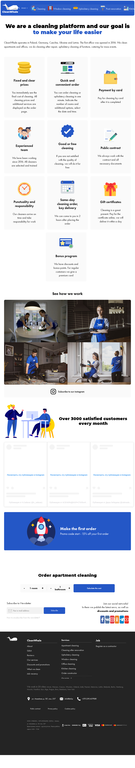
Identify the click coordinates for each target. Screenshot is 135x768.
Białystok (120, 697)
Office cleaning (68, 675)
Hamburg (37, 700)
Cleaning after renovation (72, 661)
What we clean (33, 679)
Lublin (112, 697)
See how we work (67, 293)
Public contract (37, 720)
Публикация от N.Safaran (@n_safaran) (25, 504)
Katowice (105, 697)
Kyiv (61, 700)
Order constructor (69, 684)
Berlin (29, 700)
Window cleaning (69, 670)
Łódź (90, 697)
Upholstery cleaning (70, 665)
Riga (66, 700)
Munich (46, 700)
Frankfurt (55, 700)
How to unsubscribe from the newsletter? (27, 628)
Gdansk (83, 697)
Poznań (96, 697)
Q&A (29, 661)
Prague (73, 700)
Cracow (65, 697)
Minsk (49, 697)
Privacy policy (60, 720)
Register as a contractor (106, 656)
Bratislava (86, 700)
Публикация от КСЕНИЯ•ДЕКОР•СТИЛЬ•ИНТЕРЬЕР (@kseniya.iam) (78, 504)
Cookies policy (83, 720)
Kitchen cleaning (68, 679)
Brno (79, 700)
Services (66, 651)
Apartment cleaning (70, 656)
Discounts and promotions (38, 675)
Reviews (30, 665)
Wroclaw (74, 697)
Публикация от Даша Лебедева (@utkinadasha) (113, 504)
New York (96, 700)
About (29, 656)
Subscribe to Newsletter (19, 611)
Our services (32, 670)
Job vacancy (32, 684)
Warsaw (57, 697)
